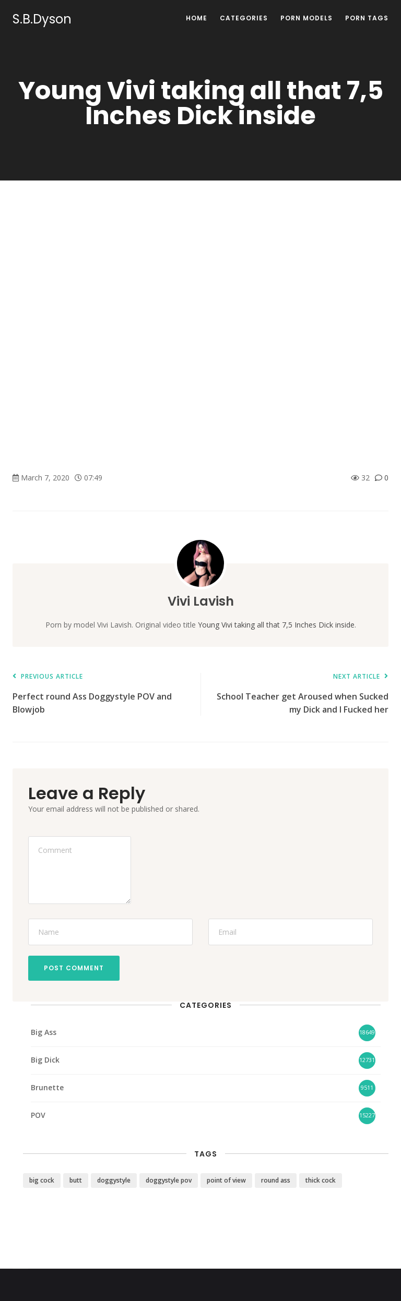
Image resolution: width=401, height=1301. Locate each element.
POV (38, 1115)
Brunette (47, 1087)
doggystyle (114, 1180)
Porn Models (306, 18)
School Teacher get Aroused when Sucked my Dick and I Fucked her (299, 694)
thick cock (320, 1180)
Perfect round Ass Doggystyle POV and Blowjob (101, 694)
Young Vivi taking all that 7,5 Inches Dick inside (276, 625)
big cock (41, 1180)
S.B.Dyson (42, 19)
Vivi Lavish (201, 601)
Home (196, 18)
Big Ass (43, 1032)
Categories (244, 18)
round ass (275, 1180)
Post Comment (74, 967)
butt (75, 1180)
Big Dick (45, 1060)
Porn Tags (366, 18)
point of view (226, 1180)
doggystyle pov (169, 1180)
